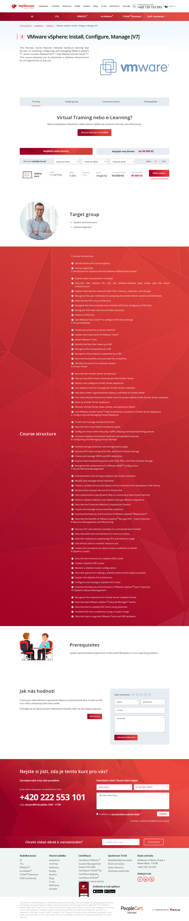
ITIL (22, 863)
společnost (147, 702)
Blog (95, 6)
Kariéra (86, 6)
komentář (121, 718)
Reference (115, 6)
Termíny (55, 6)
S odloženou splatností (159, 178)
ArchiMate (26, 870)
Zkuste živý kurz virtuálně (94, 132)
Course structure (111, 101)
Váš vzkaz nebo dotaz (108, 795)
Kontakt (126, 6)
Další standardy (28, 878)
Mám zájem (159, 173)
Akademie (43, 6)
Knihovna (66, 6)
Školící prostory (116, 863)
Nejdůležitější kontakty (120, 860)
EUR (164, 161)
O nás (104, 6)
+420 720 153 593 (149, 7)
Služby (77, 6)
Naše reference (116, 867)
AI (21, 860)
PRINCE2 (25, 867)
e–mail (119, 710)
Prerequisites (150, 101)
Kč (156, 161)
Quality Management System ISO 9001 (90, 865)
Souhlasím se (118, 814)
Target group (71, 101)
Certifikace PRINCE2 (89, 860)
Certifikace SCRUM (89, 877)
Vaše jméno (104, 787)
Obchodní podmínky (118, 870)
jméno (119, 702)
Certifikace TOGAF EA (90, 870)
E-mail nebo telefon (144, 787)
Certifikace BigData (88, 874)
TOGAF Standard (29, 874)
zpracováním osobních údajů (125, 814)
